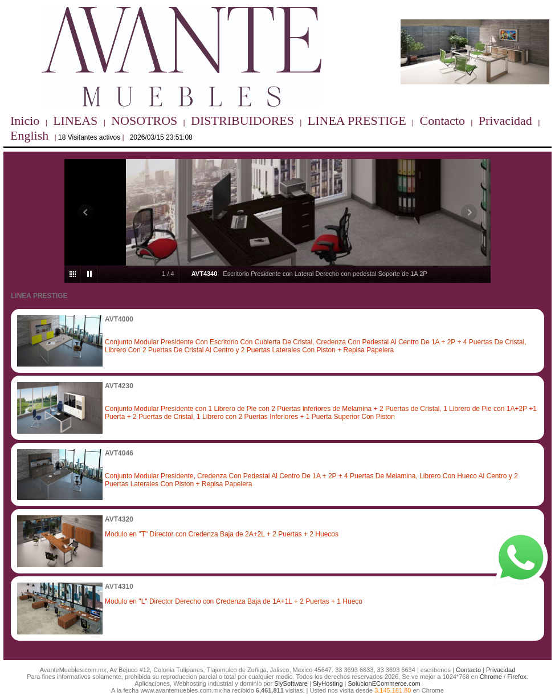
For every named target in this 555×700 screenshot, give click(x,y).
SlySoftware (291, 683)
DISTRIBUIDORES (242, 120)
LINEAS (75, 120)
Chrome (491, 676)
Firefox (517, 676)
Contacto (442, 120)
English (29, 135)
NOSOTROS (144, 120)
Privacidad (505, 120)
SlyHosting (328, 683)
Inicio (24, 120)
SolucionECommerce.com (384, 683)
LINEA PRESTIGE (357, 120)
